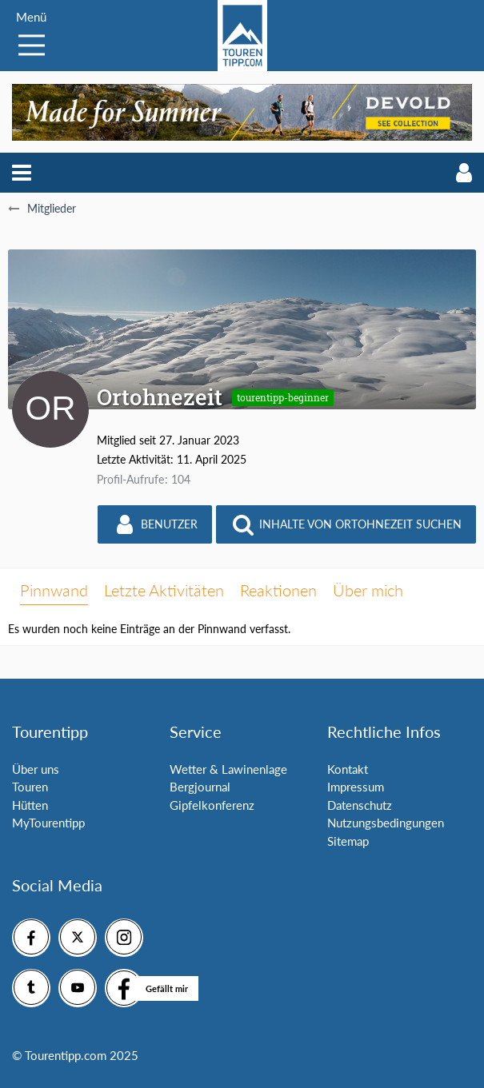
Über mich (368, 590)
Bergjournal (200, 786)
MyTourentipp (48, 822)
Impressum (355, 786)
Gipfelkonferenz (212, 805)
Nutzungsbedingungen (385, 822)
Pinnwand (54, 590)
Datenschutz (359, 805)
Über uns (35, 769)
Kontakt (347, 769)
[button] (21, 172)
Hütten (30, 805)
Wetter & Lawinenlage (228, 769)
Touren (30, 786)
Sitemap (348, 841)
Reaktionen (278, 590)
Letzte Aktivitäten (164, 590)
